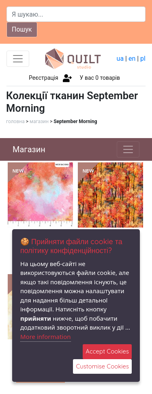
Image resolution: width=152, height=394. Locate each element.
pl (143, 58)
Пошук (22, 29)
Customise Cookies (102, 366)
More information (45, 336)
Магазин (29, 149)
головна (15, 121)
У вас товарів (100, 78)
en (131, 58)
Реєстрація (43, 78)
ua (120, 58)
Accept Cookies (107, 351)
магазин (39, 121)
